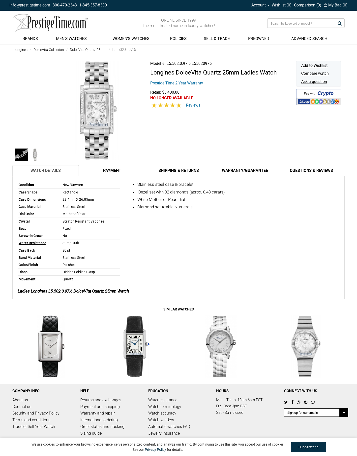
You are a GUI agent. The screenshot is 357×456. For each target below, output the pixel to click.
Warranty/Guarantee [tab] (245, 170)
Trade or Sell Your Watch (33, 426)
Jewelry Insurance (164, 433)
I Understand (308, 447)
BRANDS (30, 38)
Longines (21, 50)
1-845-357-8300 (93, 5)
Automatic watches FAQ (169, 426)
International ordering (99, 420)
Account (260, 5)
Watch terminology (164, 406)
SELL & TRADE (217, 38)
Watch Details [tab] (45, 170)
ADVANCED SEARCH (309, 38)
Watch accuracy (162, 413)
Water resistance (162, 400)
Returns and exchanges (100, 400)
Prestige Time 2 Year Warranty (176, 83)
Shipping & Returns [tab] (178, 170)
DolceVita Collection (48, 50)
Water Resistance (32, 243)
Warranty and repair (97, 413)
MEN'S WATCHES (71, 38)
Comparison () (307, 5)
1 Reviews (191, 105)
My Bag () (336, 5)
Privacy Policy (155, 450)
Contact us (21, 406)
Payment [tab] (112, 170)
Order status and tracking (102, 426)
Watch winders (161, 420)
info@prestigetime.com (29, 5)
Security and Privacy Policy (36, 413)
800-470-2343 (65, 5)
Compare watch (315, 73)
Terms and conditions (31, 420)
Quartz (67, 279)
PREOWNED (258, 38)
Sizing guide (91, 433)
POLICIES (178, 38)
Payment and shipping (100, 406)
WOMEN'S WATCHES (131, 38)
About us (20, 400)
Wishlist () (282, 5)
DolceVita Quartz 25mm (88, 50)
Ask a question (314, 81)
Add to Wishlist (314, 65)
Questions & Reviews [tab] (311, 170)
